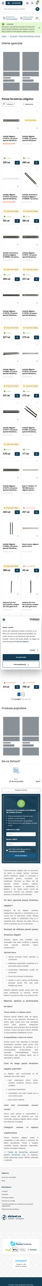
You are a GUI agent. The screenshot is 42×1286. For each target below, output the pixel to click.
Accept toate (21, 657)
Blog (3, 1181)
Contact (5, 1191)
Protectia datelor (8, 1198)
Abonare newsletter (9, 1177)
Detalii (32, 650)
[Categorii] (8, 104)
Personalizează (21, 664)
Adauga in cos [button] (17, 163)
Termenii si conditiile (17, 851)
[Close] (30, 3)
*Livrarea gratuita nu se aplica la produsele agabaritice (17, 1205)
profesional (27, 19)
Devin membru (21, 856)
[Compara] (18, 128)
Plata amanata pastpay (10, 1209)
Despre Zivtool (21, 790)
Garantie (5, 1194)
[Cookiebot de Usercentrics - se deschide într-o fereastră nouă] (29, 619)
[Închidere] (39, 28)
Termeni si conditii (8, 1201)
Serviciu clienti (28, 17)
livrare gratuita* (12, 19)
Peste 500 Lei (10, 17)
